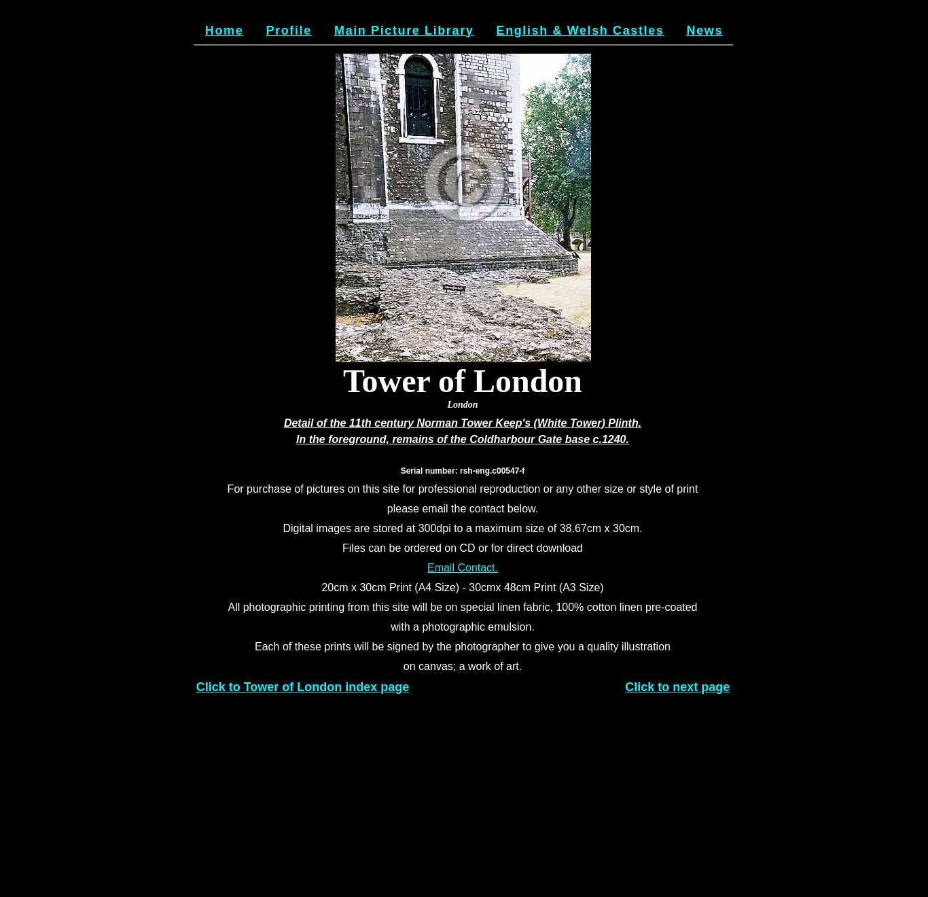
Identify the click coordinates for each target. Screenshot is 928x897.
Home (224, 30)
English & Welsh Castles (580, 30)
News (705, 30)
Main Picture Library (404, 30)
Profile (288, 30)
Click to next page (677, 687)
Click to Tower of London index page (303, 687)
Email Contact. (462, 568)
